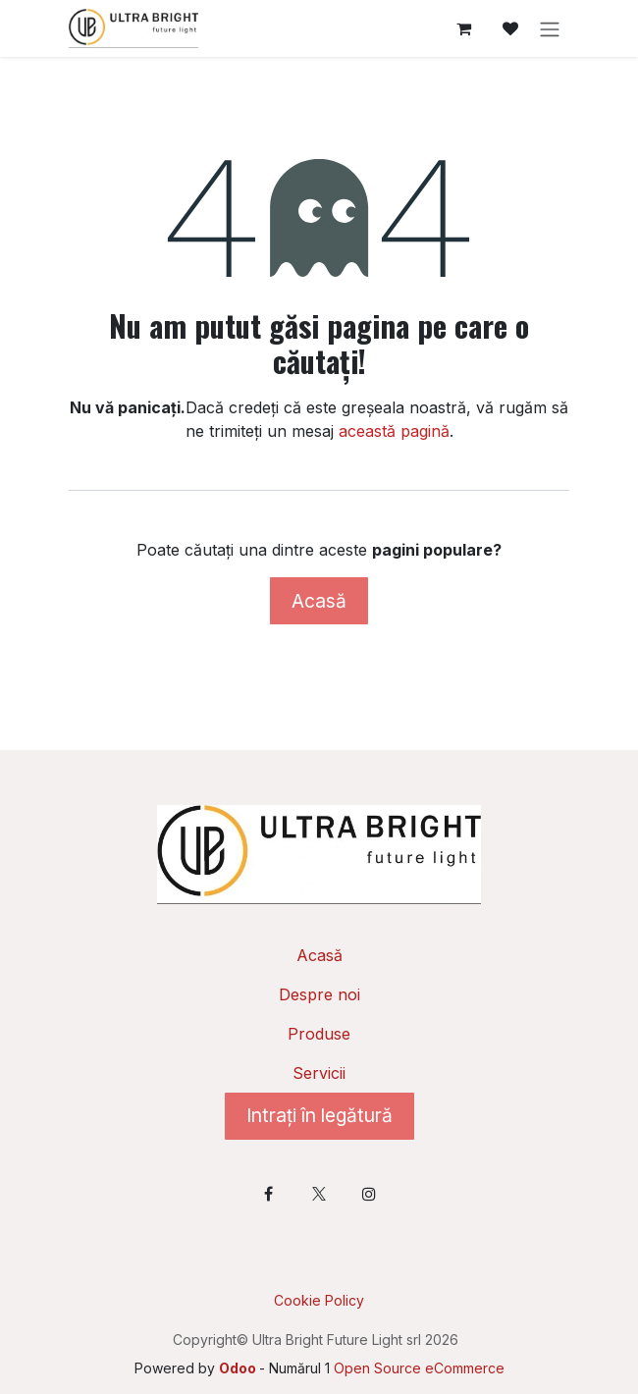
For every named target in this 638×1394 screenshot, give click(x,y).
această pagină (394, 431)
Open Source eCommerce (419, 1368)
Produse (319, 1034)
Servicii (319, 1073)
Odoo (239, 1368)
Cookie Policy (319, 1300)
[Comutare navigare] (549, 28)
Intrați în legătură (319, 1115)
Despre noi (319, 994)
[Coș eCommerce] (463, 28)
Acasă (319, 601)
